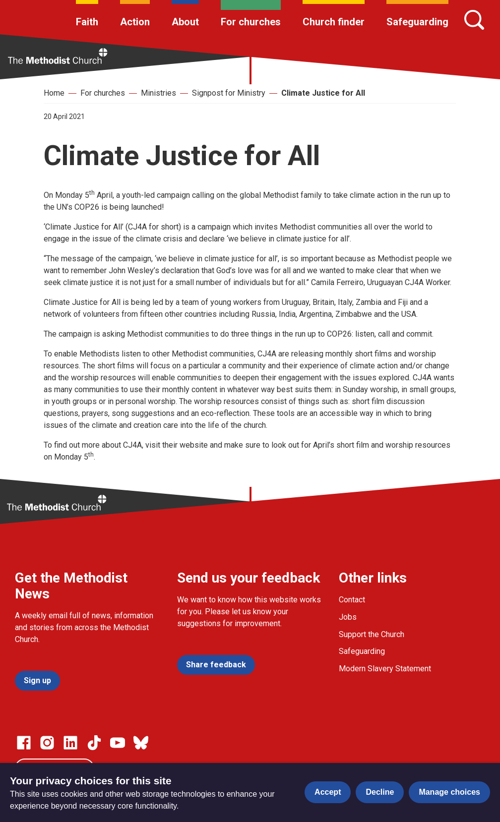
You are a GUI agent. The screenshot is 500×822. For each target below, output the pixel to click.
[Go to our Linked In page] (70, 743)
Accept (327, 792)
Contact (352, 599)
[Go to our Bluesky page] (141, 743)
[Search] (474, 20)
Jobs (348, 617)
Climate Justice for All (323, 93)
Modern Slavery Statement (385, 668)
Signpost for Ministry (228, 93)
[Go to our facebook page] (24, 743)
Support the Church (371, 634)
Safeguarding (417, 22)
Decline (380, 792)
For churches (251, 22)
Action (135, 22)
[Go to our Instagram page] (47, 743)
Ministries (158, 93)
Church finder (334, 22)
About (185, 22)
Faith (87, 22)
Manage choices (449, 792)
